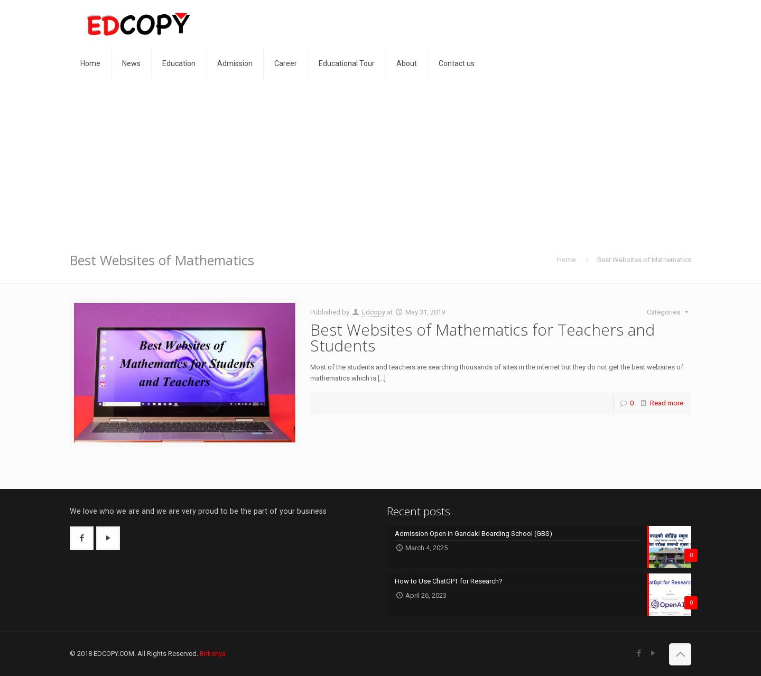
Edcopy (373, 312)
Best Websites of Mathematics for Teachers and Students (482, 337)
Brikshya (213, 654)
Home (566, 260)
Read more (666, 403)
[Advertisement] (380, 159)
